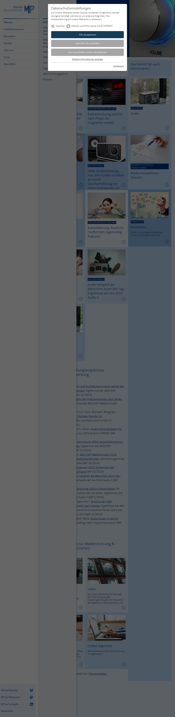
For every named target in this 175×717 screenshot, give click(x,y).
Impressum (118, 66)
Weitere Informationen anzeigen (87, 59)
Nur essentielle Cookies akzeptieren (87, 52)
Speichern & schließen (87, 43)
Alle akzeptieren (87, 34)
